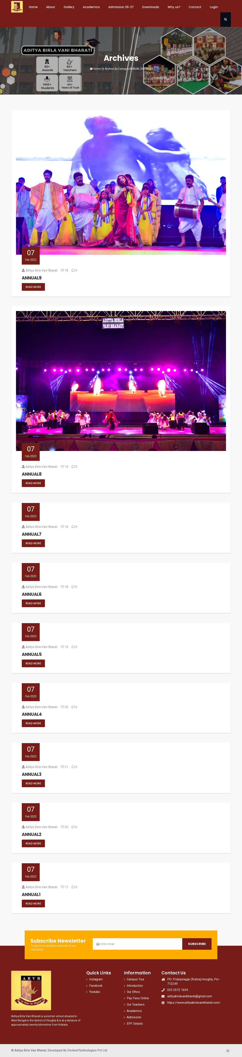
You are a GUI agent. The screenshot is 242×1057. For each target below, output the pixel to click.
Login (214, 7)
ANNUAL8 (32, 474)
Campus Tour (135, 979)
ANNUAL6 (32, 594)
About (50, 7)
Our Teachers (136, 1004)
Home (33, 7)
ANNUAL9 (32, 278)
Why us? (174, 7)
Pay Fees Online (138, 998)
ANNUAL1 (31, 895)
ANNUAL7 (31, 534)
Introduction (135, 985)
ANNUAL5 (32, 654)
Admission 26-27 (121, 7)
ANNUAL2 (31, 834)
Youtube (94, 992)
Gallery (69, 7)
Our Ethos (133, 992)
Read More (33, 287)
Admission (134, 1017)
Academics (91, 7)
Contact (195, 7)
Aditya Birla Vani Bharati (41, 270)
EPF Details (135, 1023)
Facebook (96, 985)
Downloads (150, 7)
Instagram (96, 979)
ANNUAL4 (32, 714)
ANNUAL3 (31, 774)
